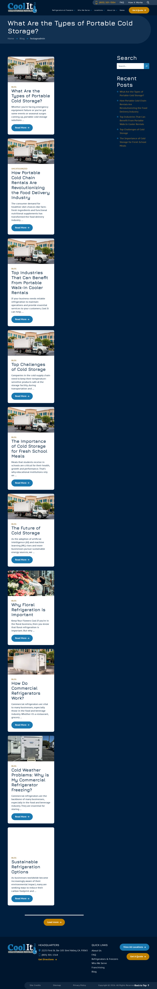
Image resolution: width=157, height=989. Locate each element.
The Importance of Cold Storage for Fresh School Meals (29, 449)
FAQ (122, 2)
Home (11, 38)
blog (13, 87)
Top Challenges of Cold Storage (28, 367)
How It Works (135, 2)
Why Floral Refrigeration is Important (28, 609)
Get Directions (46, 959)
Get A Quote (137, 10)
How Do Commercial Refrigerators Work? (25, 691)
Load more (53, 922)
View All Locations (133, 947)
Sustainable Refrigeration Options (25, 866)
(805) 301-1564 (105, 2)
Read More (20, 127)
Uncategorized (19, 168)
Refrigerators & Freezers (105, 959)
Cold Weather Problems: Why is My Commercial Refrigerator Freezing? (30, 779)
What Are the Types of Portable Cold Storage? (30, 95)
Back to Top (141, 985)
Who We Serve (99, 963)
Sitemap (57, 985)
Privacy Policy (79, 985)
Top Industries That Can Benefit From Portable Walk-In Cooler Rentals (29, 282)
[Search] (146, 66)
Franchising (98, 967)
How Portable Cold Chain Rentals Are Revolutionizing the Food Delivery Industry (30, 185)
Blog (22, 38)
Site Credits (35, 985)
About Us (96, 950)
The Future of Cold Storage (25, 530)
